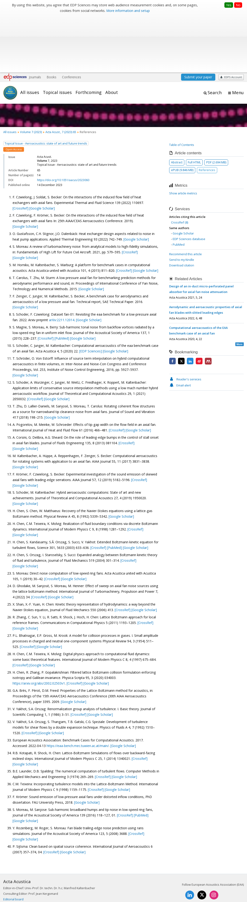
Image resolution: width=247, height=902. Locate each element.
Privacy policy (212, 882)
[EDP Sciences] (91, 294)
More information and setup (128, 10)
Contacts (191, 882)
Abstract (176, 105)
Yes (228, 5)
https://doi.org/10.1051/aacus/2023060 (63, 123)
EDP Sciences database (189, 182)
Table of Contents (181, 88)
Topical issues (57, 36)
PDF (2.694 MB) (216, 105)
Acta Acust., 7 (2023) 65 (60, 75)
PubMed (179, 188)
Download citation (181, 209)
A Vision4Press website (230, 896)
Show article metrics (183, 137)
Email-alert (180, 329)
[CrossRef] (21, 151)
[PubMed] (62, 281)
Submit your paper (198, 20)
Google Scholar (183, 177)
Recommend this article (185, 197)
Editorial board (13, 842)
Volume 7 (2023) (31, 75)
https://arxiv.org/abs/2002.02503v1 (39, 626)
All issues (29, 36)
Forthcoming (88, 36)
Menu (238, 36)
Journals (35, 20)
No (238, 5)
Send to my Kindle (181, 203)
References (207, 113)
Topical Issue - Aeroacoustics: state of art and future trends (46, 87)
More (240, 287)
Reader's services (185, 322)
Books (51, 20)
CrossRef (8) (179, 166)
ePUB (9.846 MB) (182, 113)
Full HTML (194, 105)
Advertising (236, 882)
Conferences (71, 20)
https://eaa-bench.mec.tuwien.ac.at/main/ (78, 689)
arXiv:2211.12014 (61, 263)
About (111, 36)
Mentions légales (166, 882)
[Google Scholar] (42, 151)
